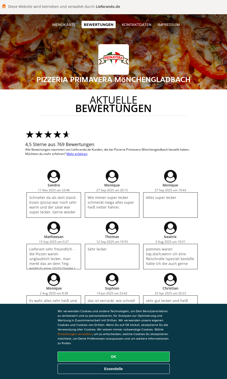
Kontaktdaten (136, 24)
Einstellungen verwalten (75, 334)
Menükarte (63, 24)
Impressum (168, 24)
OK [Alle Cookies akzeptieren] (113, 357)
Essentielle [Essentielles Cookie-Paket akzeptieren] (113, 369)
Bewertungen (98, 24)
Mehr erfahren (76, 154)
